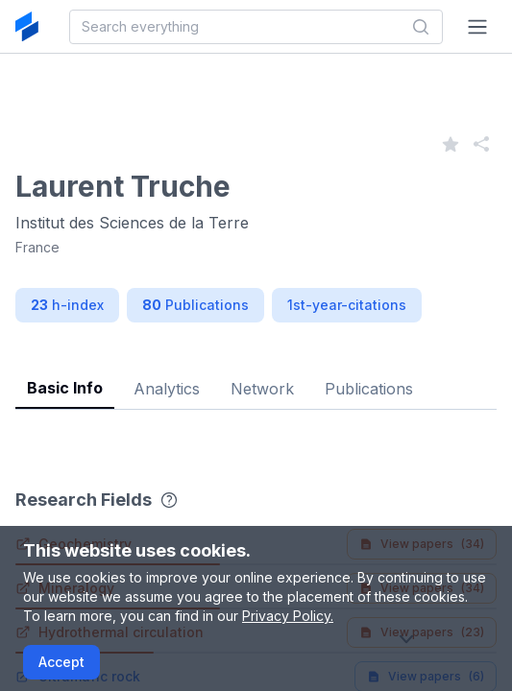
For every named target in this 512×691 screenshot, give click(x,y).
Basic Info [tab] (65, 387)
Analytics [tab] (167, 388)
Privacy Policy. (287, 616)
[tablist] (256, 374)
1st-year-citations (346, 305)
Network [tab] (262, 388)
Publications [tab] (369, 388)
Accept (61, 662)
